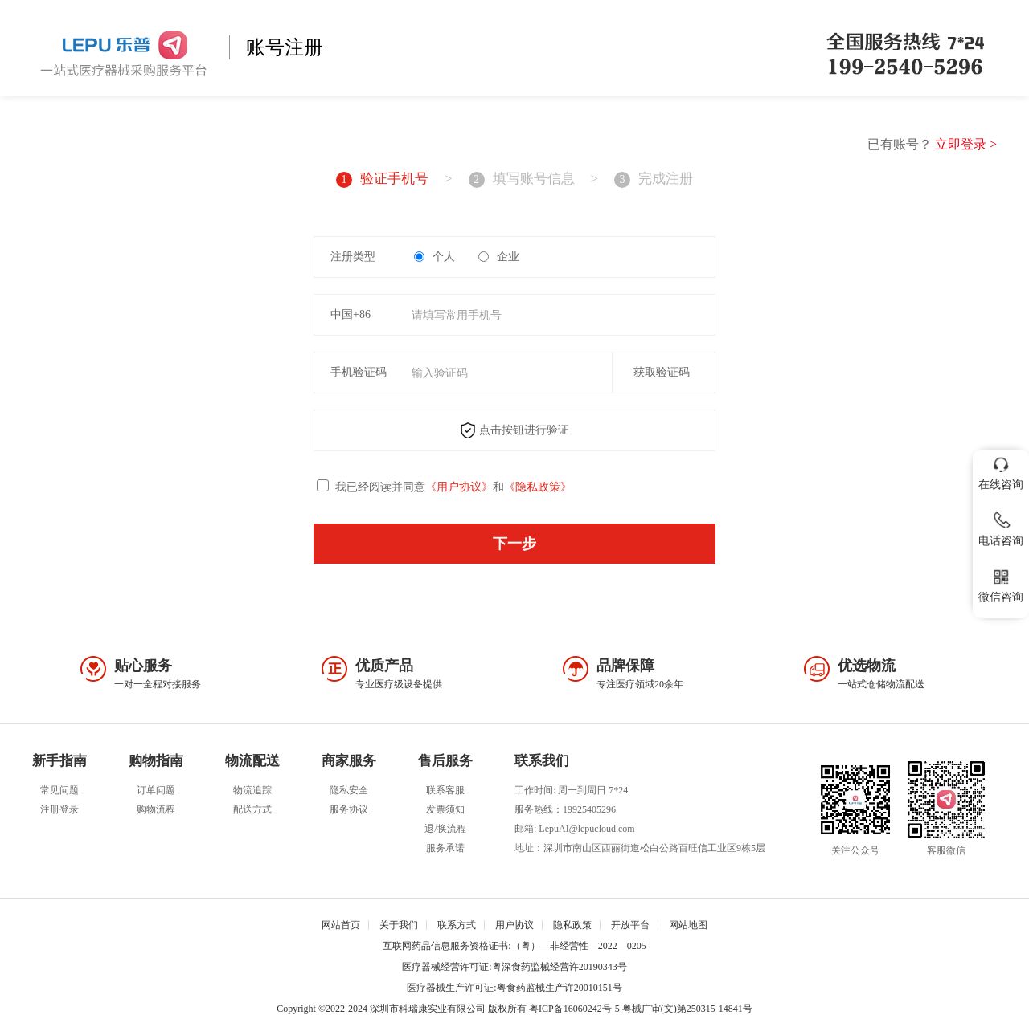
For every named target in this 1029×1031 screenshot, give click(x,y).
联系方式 (456, 925)
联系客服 (445, 790)
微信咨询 (1000, 582)
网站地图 (688, 925)
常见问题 (59, 790)
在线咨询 (1000, 470)
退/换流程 (444, 828)
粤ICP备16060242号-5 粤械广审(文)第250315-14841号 (640, 1008)
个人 (434, 257)
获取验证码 (661, 372)
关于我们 (398, 925)
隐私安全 (349, 790)
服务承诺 (445, 848)
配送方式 (252, 809)
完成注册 (653, 179)
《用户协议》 (459, 487)
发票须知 (445, 809)
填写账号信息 (522, 179)
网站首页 (341, 925)
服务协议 (349, 809)
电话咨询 (1000, 526)
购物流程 (156, 809)
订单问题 (156, 790)
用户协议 (514, 925)
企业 (498, 257)
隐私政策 (572, 925)
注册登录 (59, 809)
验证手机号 (382, 179)
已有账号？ (932, 144)
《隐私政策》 (538, 487)
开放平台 (630, 925)
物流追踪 (252, 790)
